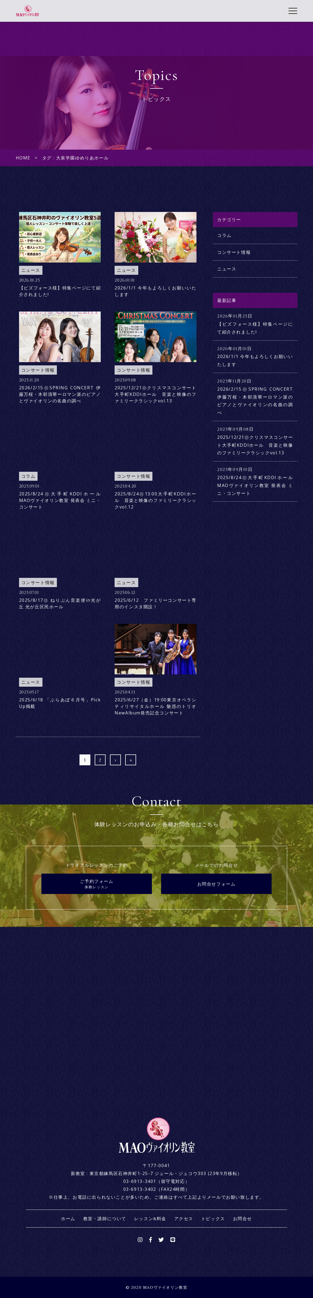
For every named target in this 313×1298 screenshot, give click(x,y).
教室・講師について (104, 1218)
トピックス (213, 1218)
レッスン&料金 (150, 1218)
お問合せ (242, 1218)
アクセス (183, 1218)
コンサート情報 (234, 252)
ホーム (68, 1218)
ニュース (226, 269)
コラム (224, 235)
